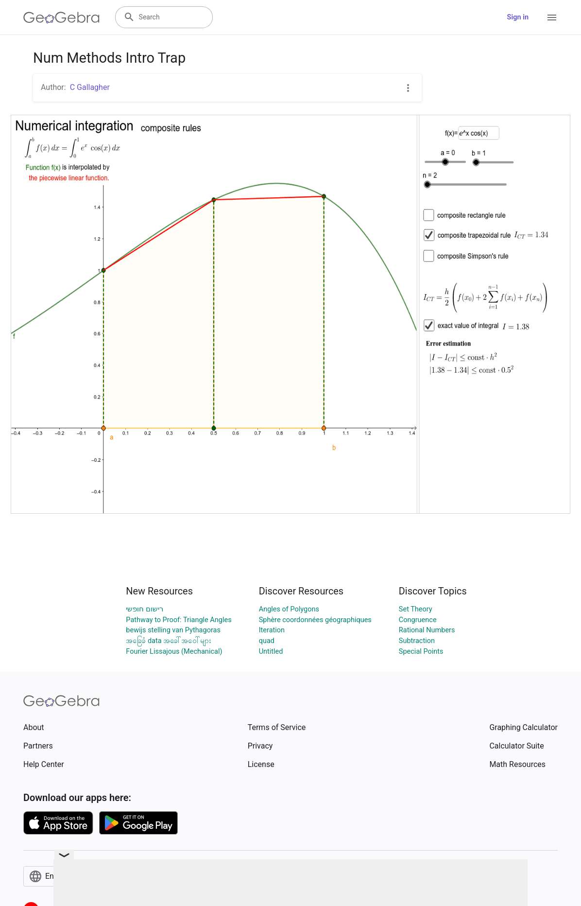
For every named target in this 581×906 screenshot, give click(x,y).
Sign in (518, 17)
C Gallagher (90, 87)
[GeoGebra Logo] (61, 17)
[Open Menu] (552, 17)
